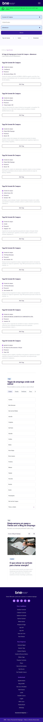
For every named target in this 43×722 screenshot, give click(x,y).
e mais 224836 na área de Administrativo (11, 56)
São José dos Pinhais (13, 411)
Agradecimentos (21, 680)
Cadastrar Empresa (21, 651)
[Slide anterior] (29, 534)
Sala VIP (21, 627)
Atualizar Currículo (21, 609)
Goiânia (10, 439)
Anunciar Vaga (21, 648)
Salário (24, 38)
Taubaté (10, 473)
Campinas (10, 422)
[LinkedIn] (14, 601)
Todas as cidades (12, 507)
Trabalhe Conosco (21, 695)
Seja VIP (21, 630)
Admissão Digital (21, 645)
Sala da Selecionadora (21, 666)
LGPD (21, 692)
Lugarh (21, 698)
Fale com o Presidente (21, 686)
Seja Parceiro (21, 669)
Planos (21, 663)
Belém (9, 444)
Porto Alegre (11, 450)
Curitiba (10, 399)
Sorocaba (10, 478)
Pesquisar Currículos (21, 660)
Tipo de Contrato (8, 38)
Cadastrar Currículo (21, 612)
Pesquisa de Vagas (21, 624)
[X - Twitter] (25, 601)
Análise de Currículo (21, 615)
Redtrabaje (21, 707)
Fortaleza (10, 461)
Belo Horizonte (11, 405)
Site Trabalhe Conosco (21, 672)
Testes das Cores (21, 633)
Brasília (10, 484)
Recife (9, 490)
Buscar (21, 32)
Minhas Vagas (21, 657)
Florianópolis (11, 495)
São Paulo (10, 428)
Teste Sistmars (21, 636)
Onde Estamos (21, 689)
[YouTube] (29, 601)
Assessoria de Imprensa (21, 712)
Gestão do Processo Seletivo (21, 654)
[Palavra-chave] (21, 28)
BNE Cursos (21, 701)
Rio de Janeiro (11, 456)
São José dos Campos (13, 501)
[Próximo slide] (34, 534)
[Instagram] (21, 601)
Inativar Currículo (21, 618)
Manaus (10, 467)
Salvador (10, 433)
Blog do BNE (21, 683)
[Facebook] (18, 601)
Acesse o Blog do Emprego (14, 533)
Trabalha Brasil (21, 704)
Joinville (10, 416)
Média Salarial (21, 621)
